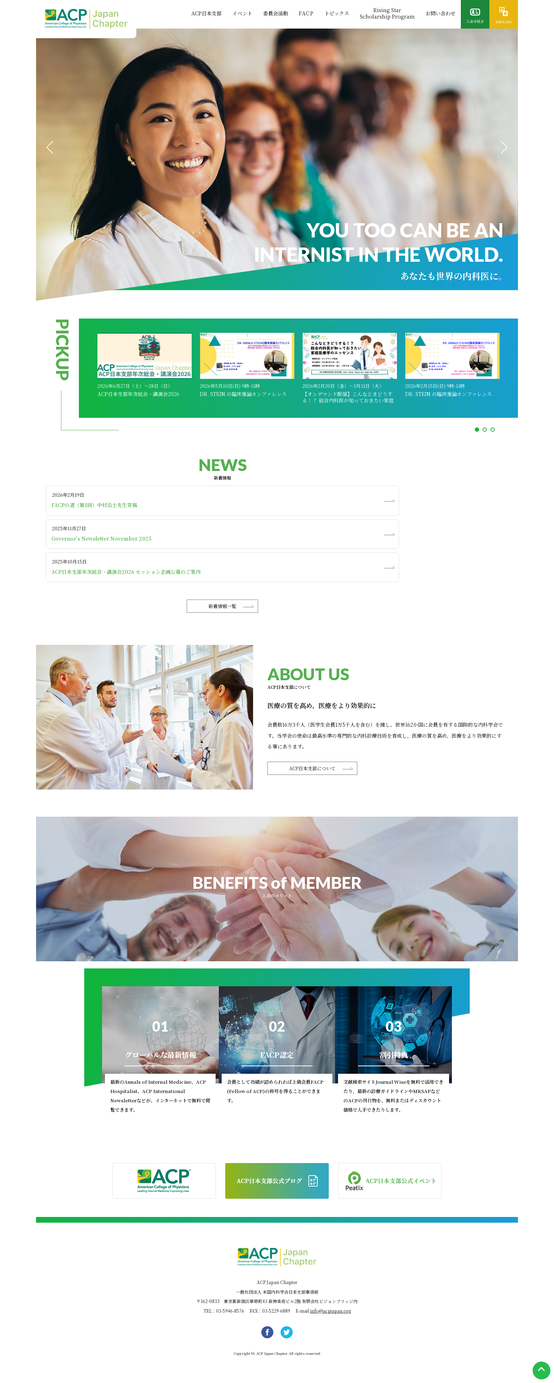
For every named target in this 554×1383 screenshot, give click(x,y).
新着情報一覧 (222, 606)
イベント (242, 13)
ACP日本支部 (206, 13)
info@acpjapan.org (330, 1311)
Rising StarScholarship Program (387, 13)
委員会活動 (275, 13)
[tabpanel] (277, 165)
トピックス (336, 13)
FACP (306, 13)
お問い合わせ (440, 13)
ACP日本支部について (312, 768)
